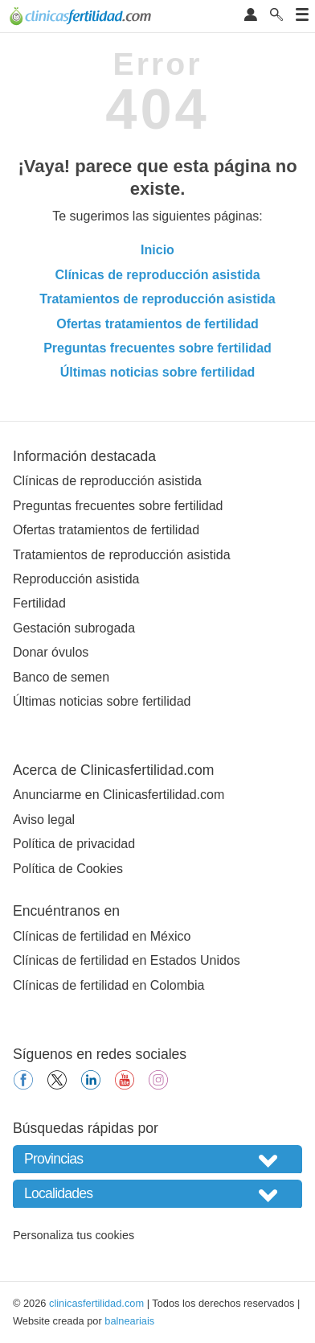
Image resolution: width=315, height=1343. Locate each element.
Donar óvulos (50, 652)
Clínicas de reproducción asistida (157, 275)
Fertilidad (39, 603)
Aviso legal (44, 819)
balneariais (129, 1321)
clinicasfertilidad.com (96, 1303)
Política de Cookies (68, 868)
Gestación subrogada (74, 628)
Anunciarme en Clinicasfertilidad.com (118, 794)
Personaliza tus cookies (73, 1235)
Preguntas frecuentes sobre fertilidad (157, 348)
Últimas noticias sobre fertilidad (158, 372)
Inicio (157, 250)
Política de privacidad (74, 844)
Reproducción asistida (76, 579)
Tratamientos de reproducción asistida (157, 299)
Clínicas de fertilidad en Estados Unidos (126, 960)
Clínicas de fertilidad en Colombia (108, 985)
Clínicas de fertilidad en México (101, 936)
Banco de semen (61, 677)
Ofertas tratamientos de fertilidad (157, 324)
